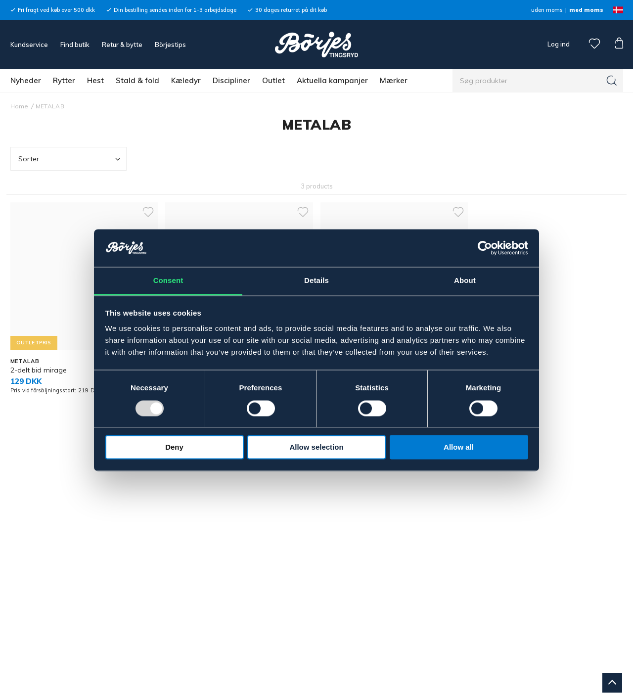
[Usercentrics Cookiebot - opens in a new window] (485, 247)
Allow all (459, 447)
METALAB (50, 106)
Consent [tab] (168, 281)
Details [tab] (316, 281)
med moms (586, 9)
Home (19, 106)
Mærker (393, 80)
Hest (95, 80)
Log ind (558, 44)
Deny (174, 447)
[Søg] (611, 80)
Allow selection (316, 447)
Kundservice (29, 44)
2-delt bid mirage (38, 370)
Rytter (64, 80)
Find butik (75, 44)
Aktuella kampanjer (332, 80)
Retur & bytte (122, 44)
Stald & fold (137, 80)
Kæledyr (186, 80)
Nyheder (25, 80)
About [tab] (465, 281)
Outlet (273, 80)
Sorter (70, 159)
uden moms (546, 9)
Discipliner (231, 80)
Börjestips (170, 44)
